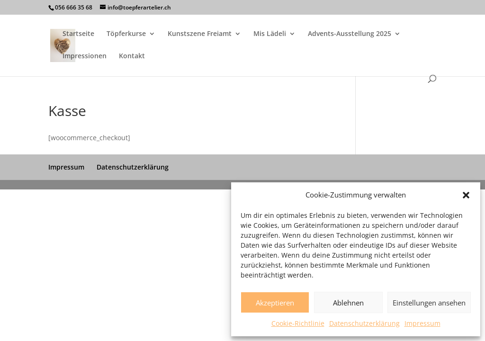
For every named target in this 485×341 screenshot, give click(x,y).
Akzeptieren (275, 302)
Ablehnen (348, 302)
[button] (466, 195)
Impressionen (85, 56)
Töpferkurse (126, 34)
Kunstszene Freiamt (200, 34)
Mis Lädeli (269, 34)
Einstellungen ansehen (429, 302)
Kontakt (132, 56)
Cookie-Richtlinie (297, 323)
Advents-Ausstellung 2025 (349, 34)
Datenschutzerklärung (364, 323)
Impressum (422, 323)
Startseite (78, 34)
